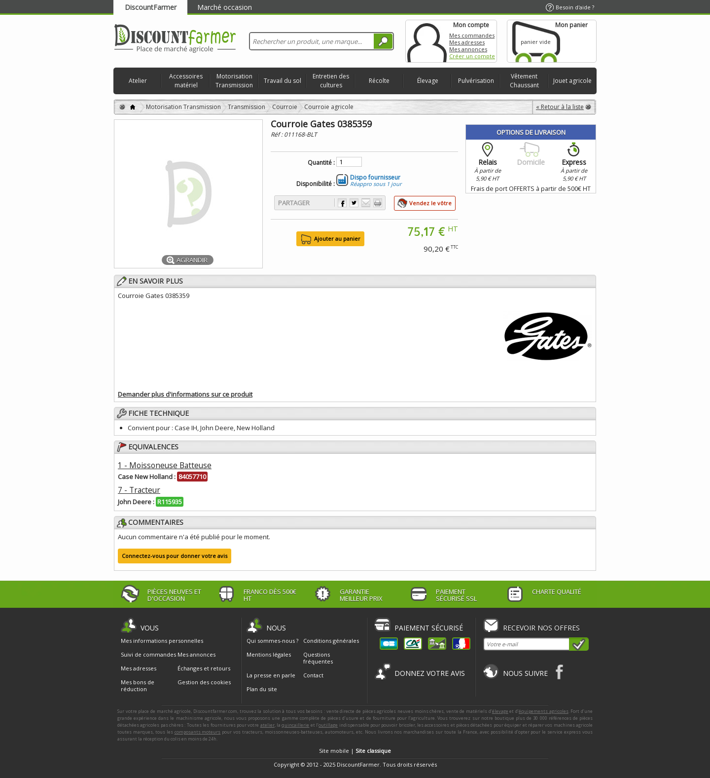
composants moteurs (198, 732)
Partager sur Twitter (354, 202)
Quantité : (321, 163)
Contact (313, 675)
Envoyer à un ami (365, 202)
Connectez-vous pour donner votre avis (174, 555)
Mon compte (427, 41)
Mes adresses (467, 42)
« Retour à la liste (560, 107)
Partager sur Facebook (342, 202)
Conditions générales (331, 640)
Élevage (427, 80)
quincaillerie (295, 725)
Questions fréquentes (318, 658)
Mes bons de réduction (137, 686)
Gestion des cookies (204, 682)
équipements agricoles (543, 711)
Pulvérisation (476, 80)
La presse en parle (271, 675)
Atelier (138, 80)
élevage (500, 711)
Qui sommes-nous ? (272, 640)
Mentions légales (269, 654)
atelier (267, 725)
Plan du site (262, 689)
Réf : (277, 134)
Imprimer (377, 202)
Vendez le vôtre (430, 203)
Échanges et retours (204, 668)
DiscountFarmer (151, 7)
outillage (328, 725)
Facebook (559, 671)
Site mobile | (355, 750)
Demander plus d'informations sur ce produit (185, 394)
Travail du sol (282, 80)
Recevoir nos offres (541, 627)
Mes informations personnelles (162, 640)
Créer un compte (472, 56)
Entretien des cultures (331, 80)
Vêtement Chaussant (524, 80)
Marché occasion (224, 7)
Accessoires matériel (186, 80)
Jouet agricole (572, 80)
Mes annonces (468, 49)
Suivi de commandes (148, 654)
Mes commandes (472, 35)
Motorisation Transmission (234, 80)
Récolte (379, 80)
